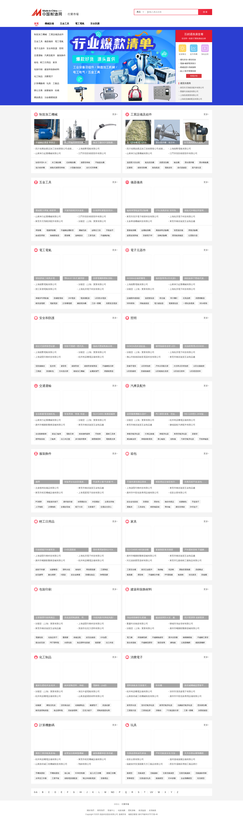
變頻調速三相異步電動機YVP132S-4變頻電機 (47, 278)
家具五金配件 (146, 570)
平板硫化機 (99, 162)
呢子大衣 (79, 507)
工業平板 (55, 778)
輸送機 (176, 162)
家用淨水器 (131, 705)
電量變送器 (173, 303)
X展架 (63, 575)
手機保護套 (40, 773)
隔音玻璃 (161, 643)
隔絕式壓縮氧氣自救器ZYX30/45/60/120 (104, 346)
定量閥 (129, 168)
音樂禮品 (104, 778)
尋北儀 (162, 298)
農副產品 (38, 97)
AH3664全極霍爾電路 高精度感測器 (138, 278)
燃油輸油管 (131, 439)
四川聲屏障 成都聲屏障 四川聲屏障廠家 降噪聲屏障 (195, 617)
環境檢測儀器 (177, 235)
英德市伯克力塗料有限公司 (91, 628)
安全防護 (95, 23)
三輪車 (53, 439)
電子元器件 (39, 48)
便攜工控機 (110, 773)
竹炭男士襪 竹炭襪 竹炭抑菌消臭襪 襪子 (104, 482)
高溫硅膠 (106, 705)
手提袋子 (195, 502)
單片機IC (174, 298)
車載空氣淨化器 (133, 434)
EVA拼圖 (172, 778)
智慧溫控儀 (178, 230)
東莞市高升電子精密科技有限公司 (143, 216)
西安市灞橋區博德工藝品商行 (183, 764)
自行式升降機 (91, 168)
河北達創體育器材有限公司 (139, 560)
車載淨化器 (164, 434)
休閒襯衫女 (82, 502)
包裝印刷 (38, 69)
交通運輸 (38, 55)
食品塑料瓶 (58, 710)
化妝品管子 (52, 637)
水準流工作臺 (41, 778)
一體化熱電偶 (188, 303)
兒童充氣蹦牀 (184, 773)
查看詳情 (194, 76)
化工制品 (38, 76)
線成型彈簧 (40, 235)
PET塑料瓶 (54, 643)
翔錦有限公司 (84, 764)
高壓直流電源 (111, 303)
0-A (35, 792)
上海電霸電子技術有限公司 (91, 493)
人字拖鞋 (39, 507)
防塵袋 (146, 502)
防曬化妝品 (90, 575)
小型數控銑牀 (75, 168)
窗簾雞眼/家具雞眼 (164, 549)
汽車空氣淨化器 (187, 439)
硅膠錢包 (183, 502)
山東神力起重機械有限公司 (48, 153)
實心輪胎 (161, 439)
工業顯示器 (131, 710)
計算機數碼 (39, 83)
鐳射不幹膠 (40, 570)
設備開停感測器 (133, 298)
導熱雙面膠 (90, 570)
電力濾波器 (158, 303)
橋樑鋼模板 (187, 637)
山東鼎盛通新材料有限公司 (91, 696)
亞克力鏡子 (87, 710)
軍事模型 (130, 778)
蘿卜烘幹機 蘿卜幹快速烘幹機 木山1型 (138, 142)
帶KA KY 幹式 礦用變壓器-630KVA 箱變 (75, 278)
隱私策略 (131, 810)
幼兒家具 (192, 575)
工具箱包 (141, 507)
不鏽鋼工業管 (202, 637)
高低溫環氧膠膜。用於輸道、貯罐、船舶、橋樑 (75, 617)
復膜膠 (98, 643)
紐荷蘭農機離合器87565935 (138, 414)
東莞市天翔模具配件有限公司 (192, 88)
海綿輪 (160, 570)
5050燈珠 (131, 303)
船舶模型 (159, 778)
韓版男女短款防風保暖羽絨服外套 (75, 482)
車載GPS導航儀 (42, 298)
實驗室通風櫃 (184, 570)
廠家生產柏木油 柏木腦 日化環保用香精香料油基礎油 (47, 685)
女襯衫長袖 (65, 507)
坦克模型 (201, 778)
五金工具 (64, 23)
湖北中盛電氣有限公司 (89, 691)
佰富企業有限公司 (178, 493)
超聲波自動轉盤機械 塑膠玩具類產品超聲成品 (75, 753)
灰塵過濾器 (202, 710)
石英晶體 (186, 298)
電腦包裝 (39, 637)
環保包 (156, 502)
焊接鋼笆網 (142, 637)
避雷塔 (63, 366)
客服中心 (111, 810)
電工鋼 (129, 637)
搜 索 (205, 12)
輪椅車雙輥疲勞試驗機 (137, 210)
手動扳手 (109, 230)
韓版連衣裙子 (52, 502)
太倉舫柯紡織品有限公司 (47, 488)
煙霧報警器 (108, 371)
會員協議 (142, 810)
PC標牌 (39, 502)
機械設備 (49, 23)
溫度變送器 (149, 298)
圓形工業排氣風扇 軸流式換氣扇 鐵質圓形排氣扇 (47, 753)
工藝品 (56, 83)
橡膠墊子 (93, 705)
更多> (115, 114)
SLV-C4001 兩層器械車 (104, 414)
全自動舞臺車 (41, 434)
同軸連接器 (144, 303)
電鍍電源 (53, 303)
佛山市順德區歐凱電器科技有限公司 (144, 357)
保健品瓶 (77, 637)
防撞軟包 (50, 371)
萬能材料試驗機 (162, 230)
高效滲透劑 (72, 710)
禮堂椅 (140, 575)
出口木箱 (109, 643)
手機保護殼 (54, 773)
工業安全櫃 (131, 570)
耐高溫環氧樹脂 (42, 710)
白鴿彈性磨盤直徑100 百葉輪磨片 (104, 210)
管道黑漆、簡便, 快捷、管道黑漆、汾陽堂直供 (75, 414)
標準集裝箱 (40, 439)
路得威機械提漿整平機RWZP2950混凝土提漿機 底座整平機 (195, 685)
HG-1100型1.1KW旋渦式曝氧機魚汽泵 (195, 414)
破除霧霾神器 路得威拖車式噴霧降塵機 (104, 753)
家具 (55, 62)
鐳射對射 (75, 366)
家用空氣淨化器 (165, 705)
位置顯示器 (193, 235)
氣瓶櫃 (129, 575)
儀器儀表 (48, 41)
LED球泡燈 (145, 366)
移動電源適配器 (71, 778)
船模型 (129, 773)
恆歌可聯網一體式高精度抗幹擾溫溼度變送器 (75, 346)
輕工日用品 (45, 62)
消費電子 (48, 76)
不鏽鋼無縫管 (157, 637)
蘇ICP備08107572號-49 (148, 814)
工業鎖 (38, 371)
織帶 (38, 482)
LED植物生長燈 (162, 371)
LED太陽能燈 (199, 366)
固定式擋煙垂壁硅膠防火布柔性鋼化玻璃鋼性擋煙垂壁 (47, 346)
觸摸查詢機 (81, 303)
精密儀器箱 (154, 507)
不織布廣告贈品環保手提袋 (138, 482)
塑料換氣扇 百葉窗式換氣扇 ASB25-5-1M (138, 685)
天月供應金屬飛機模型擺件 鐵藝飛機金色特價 (195, 753)
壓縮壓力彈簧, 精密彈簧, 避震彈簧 (47, 210)
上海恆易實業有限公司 (189, 95)
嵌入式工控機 (95, 773)
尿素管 (195, 434)
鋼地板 (173, 643)
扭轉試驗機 (162, 235)
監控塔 (53, 366)
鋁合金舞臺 (75, 575)
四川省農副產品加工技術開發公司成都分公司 (56, 149)
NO (112, 792)
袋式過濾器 (182, 168)
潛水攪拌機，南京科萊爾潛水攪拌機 (167, 142)
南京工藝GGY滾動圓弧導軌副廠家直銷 (104, 142)
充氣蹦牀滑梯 (201, 773)
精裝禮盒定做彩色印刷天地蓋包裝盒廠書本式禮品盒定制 (167, 482)
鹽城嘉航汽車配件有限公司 (182, 425)
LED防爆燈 (131, 371)
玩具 (49, 83)
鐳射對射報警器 (90, 366)
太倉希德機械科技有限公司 (139, 221)
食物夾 (78, 570)
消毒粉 (158, 710)
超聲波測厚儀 (132, 235)
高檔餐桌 (199, 570)
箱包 (36, 62)
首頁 (36, 23)
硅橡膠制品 (79, 705)
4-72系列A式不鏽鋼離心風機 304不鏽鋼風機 (195, 142)
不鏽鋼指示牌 (107, 366)
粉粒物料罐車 (84, 434)
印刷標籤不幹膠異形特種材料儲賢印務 (47, 549)
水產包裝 (68, 643)
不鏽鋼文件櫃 (154, 575)
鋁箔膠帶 (39, 575)
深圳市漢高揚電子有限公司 (182, 691)
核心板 (67, 773)
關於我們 (90, 810)
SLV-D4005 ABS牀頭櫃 (138, 549)
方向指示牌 (63, 371)
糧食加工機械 (78, 371)
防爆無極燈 (145, 371)
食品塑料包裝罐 (83, 643)
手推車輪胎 (203, 439)
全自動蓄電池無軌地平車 (47, 414)
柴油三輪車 (56, 434)
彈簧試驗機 (193, 230)
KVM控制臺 (80, 773)
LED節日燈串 (179, 371)
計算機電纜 (67, 303)
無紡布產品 (169, 502)
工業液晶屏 (145, 710)
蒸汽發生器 (196, 168)
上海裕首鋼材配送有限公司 (191, 99)
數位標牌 (52, 575)
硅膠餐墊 (53, 570)
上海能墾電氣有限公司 (89, 149)
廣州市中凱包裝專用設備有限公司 (143, 493)
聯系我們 (101, 810)
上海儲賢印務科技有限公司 (48, 357)
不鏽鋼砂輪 (105, 235)
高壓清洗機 (164, 162)
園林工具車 (110, 434)
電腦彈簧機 (51, 230)
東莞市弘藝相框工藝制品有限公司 (186, 560)
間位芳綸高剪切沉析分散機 (75, 142)
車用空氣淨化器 (180, 434)
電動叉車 (70, 434)
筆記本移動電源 (89, 778)
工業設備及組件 (56, 34)
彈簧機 (38, 230)
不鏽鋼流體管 (146, 643)
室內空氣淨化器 (147, 705)
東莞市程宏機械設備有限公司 (49, 493)
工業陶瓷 (104, 570)
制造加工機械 (40, 34)
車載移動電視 (146, 439)
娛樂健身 (48, 90)
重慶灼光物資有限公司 (189, 91)
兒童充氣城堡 (168, 773)
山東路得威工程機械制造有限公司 (143, 696)
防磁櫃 (204, 575)
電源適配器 (85, 298)
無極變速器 (54, 235)
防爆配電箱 (58, 298)
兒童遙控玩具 (145, 778)
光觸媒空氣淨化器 (185, 705)
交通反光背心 (106, 507)
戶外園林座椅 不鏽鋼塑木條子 (195, 549)
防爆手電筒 (131, 366)
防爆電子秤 (147, 235)
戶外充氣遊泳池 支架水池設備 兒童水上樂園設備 (167, 753)
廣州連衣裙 (67, 502)
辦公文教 (38, 90)
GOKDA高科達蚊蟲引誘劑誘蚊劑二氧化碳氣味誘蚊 (138, 346)
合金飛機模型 (186, 778)
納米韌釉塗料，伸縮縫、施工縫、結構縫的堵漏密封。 (75, 685)
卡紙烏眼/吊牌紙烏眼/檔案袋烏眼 (104, 617)
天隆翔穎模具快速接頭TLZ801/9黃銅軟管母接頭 (75, 210)
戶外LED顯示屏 (162, 366)
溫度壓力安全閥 (133, 162)
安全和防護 (52, 48)
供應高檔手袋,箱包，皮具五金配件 (195, 482)
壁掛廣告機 (202, 705)
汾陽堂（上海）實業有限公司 (92, 221)
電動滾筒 (168, 168)
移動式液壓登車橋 (57, 168)
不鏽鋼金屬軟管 (67, 230)
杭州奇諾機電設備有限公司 (91, 357)
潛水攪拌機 (189, 162)
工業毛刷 (91, 235)
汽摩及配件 (49, 55)
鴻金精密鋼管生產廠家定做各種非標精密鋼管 (138, 617)
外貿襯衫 (96, 502)
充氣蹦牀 (154, 773)
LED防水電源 (100, 298)
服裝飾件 (61, 55)
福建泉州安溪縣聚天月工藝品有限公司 (145, 764)
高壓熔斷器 (200, 298)
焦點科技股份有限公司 (109, 814)
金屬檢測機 (145, 230)
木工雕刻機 (56, 162)
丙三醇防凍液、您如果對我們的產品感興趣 (167, 414)
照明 (61, 48)
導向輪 (167, 507)
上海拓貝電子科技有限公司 (182, 216)
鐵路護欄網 (200, 643)
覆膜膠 (65, 637)
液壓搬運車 (96, 439)
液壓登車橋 (85, 162)
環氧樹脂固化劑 (103, 710)
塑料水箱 (66, 570)
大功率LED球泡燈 (181, 366)
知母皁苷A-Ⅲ (41, 162)
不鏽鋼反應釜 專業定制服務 (47, 142)
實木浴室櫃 (173, 637)
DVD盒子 (194, 507)
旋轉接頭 (79, 235)
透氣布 (129, 507)
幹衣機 (159, 685)
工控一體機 (96, 303)
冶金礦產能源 (50, 97)
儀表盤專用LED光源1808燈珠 (167, 278)
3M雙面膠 (104, 575)
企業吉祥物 (109, 502)
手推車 (98, 434)
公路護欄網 (185, 643)
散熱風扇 (155, 168)
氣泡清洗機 (149, 162)
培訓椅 (171, 570)
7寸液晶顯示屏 (173, 710)
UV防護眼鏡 (70, 549)
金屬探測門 (94, 371)
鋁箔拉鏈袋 (90, 637)
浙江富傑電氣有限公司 (46, 289)
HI (81, 792)
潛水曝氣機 (203, 162)
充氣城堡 (141, 773)
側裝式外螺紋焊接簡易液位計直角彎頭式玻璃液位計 (195, 210)
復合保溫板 (131, 643)
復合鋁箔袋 (40, 643)
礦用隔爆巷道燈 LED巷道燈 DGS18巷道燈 (167, 346)
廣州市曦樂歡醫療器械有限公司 (50, 425)
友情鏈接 (152, 810)
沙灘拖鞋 (52, 507)
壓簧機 (67, 235)
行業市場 (73, 14)
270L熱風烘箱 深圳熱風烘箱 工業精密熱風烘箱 (167, 210)
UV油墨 (104, 637)
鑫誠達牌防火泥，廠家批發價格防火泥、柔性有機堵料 (167, 617)
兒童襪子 (91, 507)
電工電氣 (79, 23)
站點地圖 (121, 810)
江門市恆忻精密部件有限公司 (92, 153)
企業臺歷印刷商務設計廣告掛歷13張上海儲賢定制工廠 (47, 617)
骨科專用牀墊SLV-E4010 (104, 549)
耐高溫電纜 (40, 303)
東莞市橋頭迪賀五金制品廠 (182, 221)
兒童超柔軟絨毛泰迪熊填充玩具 (138, 753)
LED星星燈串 (195, 371)
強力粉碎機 (40, 168)
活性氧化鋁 (65, 705)
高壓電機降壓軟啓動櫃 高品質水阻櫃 (104, 278)
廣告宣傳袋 (180, 507)
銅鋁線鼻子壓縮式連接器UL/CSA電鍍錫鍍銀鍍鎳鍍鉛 (195, 278)
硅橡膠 (38, 705)
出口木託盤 (65, 439)
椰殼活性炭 (51, 705)
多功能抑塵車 (80, 439)
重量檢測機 (131, 230)
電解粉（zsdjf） (100, 685)
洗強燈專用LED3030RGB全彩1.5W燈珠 (195, 346)
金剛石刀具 (96, 230)
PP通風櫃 (169, 575)
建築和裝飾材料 (51, 69)
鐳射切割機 (142, 168)
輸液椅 (181, 575)
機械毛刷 (82, 230)
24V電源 (71, 298)
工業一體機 (188, 710)
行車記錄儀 (149, 434)
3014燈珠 (203, 303)
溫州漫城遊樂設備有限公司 (182, 759)
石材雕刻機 (70, 162)
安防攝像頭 (40, 366)
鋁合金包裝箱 (132, 502)
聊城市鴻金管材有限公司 (181, 624)
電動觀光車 (110, 439)
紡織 (57, 90)
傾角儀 (173, 439)
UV (151, 792)
